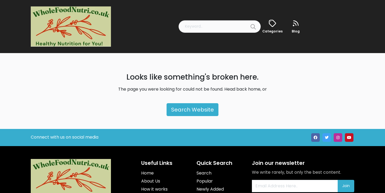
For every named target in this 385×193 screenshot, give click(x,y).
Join (346, 185)
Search (204, 173)
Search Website (192, 109)
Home (147, 173)
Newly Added (210, 189)
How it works (154, 189)
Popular (205, 181)
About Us (150, 181)
